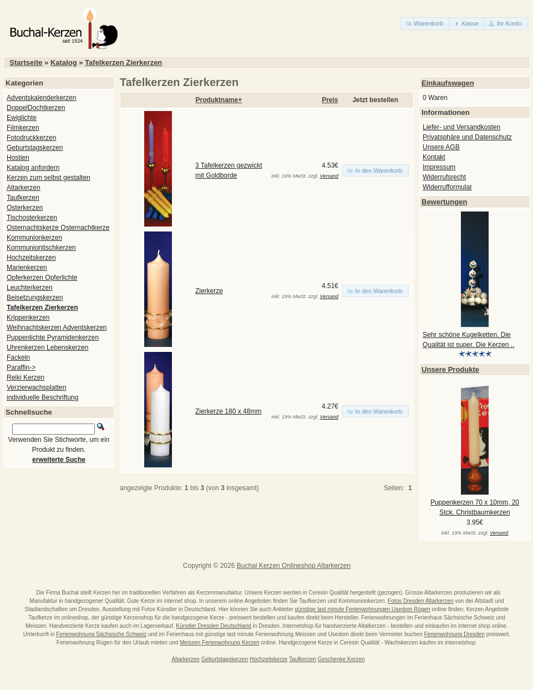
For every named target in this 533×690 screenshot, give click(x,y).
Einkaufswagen (448, 83)
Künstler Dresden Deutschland (213, 626)
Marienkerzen (27, 267)
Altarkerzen (23, 188)
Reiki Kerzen (25, 377)
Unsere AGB (441, 147)
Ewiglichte (22, 118)
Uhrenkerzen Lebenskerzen (47, 347)
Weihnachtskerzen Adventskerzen (57, 327)
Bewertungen (444, 202)
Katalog (63, 62)
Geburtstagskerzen (35, 148)
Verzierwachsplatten (36, 387)
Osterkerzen (25, 207)
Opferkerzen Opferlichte (42, 277)
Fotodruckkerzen (31, 138)
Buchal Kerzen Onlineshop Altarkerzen (294, 566)
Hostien (18, 158)
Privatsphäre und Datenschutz (467, 137)
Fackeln (18, 357)
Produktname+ (219, 100)
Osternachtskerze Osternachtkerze (58, 227)
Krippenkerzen (28, 317)
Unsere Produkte (450, 369)
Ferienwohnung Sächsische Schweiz (101, 634)
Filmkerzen (23, 128)
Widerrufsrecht (444, 177)
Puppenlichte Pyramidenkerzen (53, 337)
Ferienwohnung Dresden (454, 634)
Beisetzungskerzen (35, 297)
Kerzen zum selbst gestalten (48, 178)
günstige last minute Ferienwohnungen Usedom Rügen (362, 609)
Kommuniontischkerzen (41, 247)
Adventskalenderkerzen (41, 98)
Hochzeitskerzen (31, 257)
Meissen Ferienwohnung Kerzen (219, 642)
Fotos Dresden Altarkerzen (420, 601)
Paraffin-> (21, 367)
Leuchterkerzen (30, 287)
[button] (425, 23)
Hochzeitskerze (268, 659)
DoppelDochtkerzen (36, 108)
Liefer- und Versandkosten (461, 127)
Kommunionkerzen (34, 237)
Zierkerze (209, 291)
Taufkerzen (23, 198)
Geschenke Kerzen (341, 659)
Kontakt (434, 157)
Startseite (25, 62)
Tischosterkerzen (32, 217)
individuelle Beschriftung (42, 397)
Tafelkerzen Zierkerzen (123, 62)
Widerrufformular (447, 187)
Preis (330, 100)
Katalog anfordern (33, 168)
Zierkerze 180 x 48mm (228, 411)
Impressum (439, 167)
